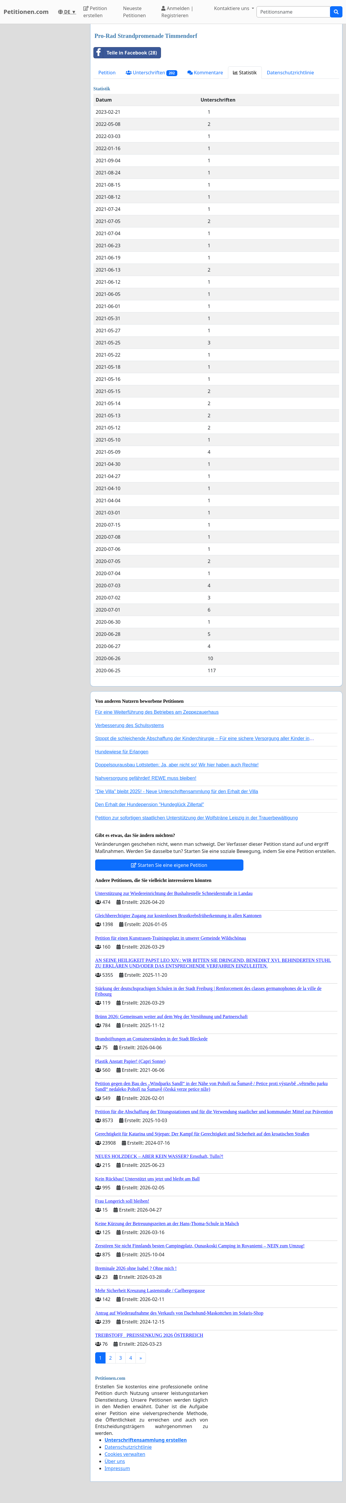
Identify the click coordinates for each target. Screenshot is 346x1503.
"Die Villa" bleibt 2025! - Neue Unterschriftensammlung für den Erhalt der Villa (176, 791)
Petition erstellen (95, 12)
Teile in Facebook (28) (125, 52)
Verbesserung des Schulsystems (129, 725)
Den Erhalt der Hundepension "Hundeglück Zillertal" (149, 804)
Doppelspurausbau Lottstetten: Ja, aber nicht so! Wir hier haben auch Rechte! (177, 764)
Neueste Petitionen (134, 12)
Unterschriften (151, 72)
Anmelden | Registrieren (177, 12)
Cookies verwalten (125, 1454)
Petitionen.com (26, 12)
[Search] (293, 11)
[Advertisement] (43, 113)
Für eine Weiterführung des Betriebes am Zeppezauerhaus (157, 712)
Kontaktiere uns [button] (232, 8)
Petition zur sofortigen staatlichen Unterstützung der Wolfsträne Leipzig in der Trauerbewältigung (196, 817)
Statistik (245, 72)
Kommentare (205, 72)
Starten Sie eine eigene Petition (169, 865)
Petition (107, 72)
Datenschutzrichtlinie (290, 72)
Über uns (115, 1461)
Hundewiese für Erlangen (122, 751)
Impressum (117, 1468)
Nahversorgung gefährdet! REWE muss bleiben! (146, 778)
